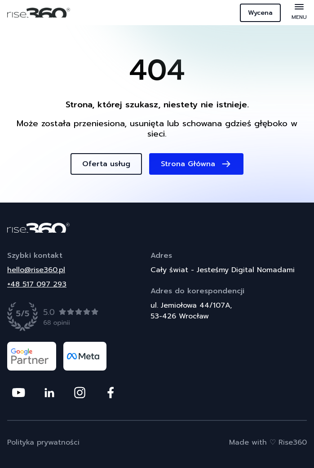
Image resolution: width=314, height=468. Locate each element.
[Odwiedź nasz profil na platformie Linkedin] (49, 392)
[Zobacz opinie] (53, 316)
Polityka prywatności (43, 442)
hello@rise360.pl (36, 270)
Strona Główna (196, 164)
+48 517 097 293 (36, 284)
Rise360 (293, 442)
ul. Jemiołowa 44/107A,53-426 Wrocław (191, 311)
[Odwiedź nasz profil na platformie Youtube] (18, 392)
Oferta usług (106, 164)
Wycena (260, 13)
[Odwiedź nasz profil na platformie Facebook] (110, 392)
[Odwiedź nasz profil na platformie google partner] (31, 356)
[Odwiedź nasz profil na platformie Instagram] (80, 392)
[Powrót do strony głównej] (157, 228)
